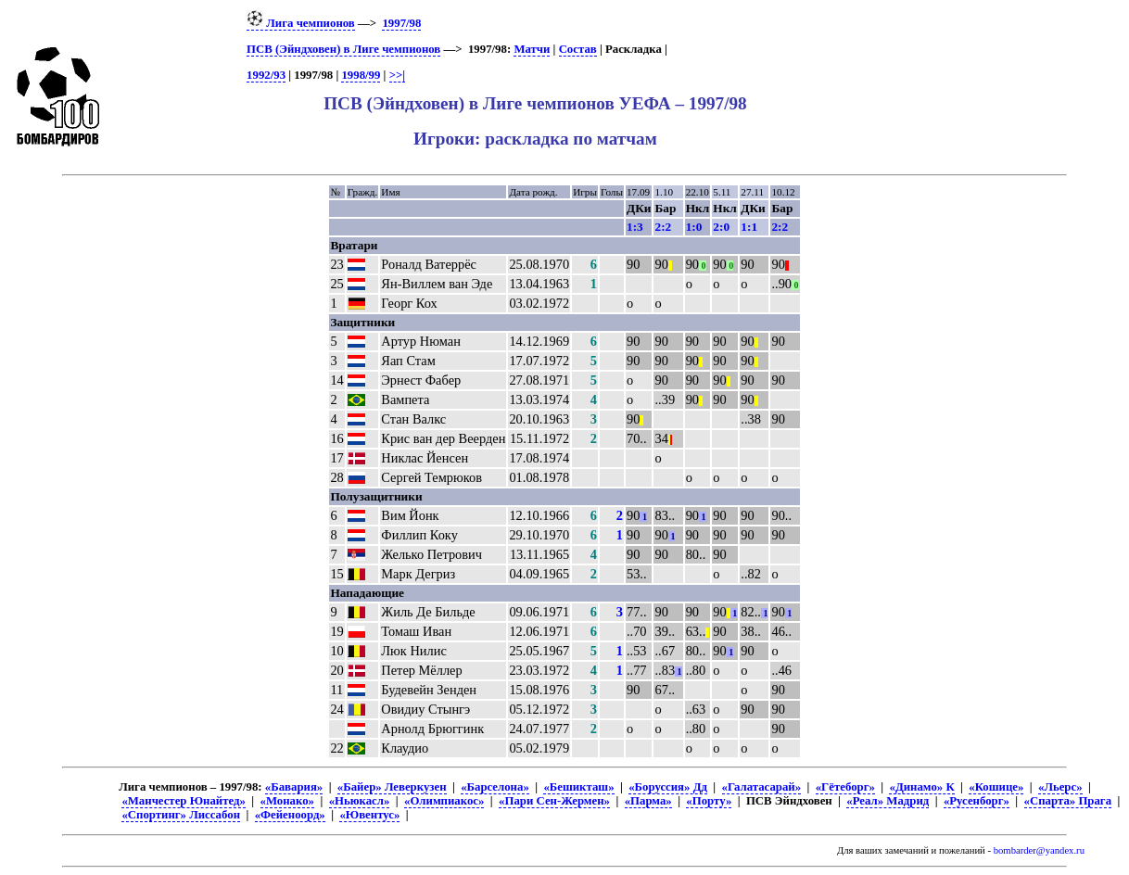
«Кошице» (996, 786)
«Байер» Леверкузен (392, 786)
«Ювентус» (369, 814)
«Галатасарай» (762, 786)
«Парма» (648, 800)
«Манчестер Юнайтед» (183, 800)
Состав (578, 49)
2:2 (662, 227)
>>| (397, 75)
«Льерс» (1060, 786)
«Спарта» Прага (1067, 800)
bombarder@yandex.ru (1039, 850)
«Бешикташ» (578, 786)
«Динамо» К (921, 786)
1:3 (635, 227)
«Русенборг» (976, 800)
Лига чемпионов (301, 23)
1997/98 (401, 23)
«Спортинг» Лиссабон (180, 814)
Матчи (532, 49)
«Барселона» (495, 786)
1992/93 (266, 75)
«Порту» (708, 800)
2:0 (721, 227)
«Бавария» (294, 786)
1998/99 (360, 75)
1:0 (694, 227)
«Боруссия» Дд (667, 786)
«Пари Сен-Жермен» (554, 800)
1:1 (749, 227)
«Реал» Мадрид (887, 800)
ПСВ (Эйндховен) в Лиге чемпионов (343, 49)
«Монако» (287, 800)
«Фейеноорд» (290, 814)
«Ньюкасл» (359, 800)
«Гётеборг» (845, 786)
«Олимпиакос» (444, 800)
